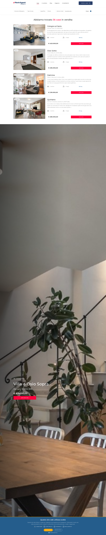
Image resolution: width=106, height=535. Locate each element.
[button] (53, 532)
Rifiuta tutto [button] (58, 529)
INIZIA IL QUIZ (85, 3)
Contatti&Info (65, 3)
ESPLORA (81, 42)
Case (38, 3)
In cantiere (44, 3)
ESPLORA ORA (24, 396)
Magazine (57, 3)
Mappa (87, 10)
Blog (51, 3)
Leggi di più (72, 524)
